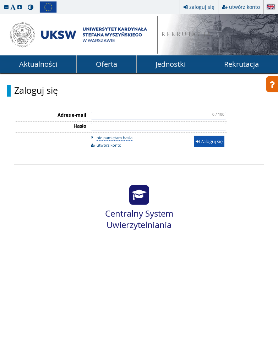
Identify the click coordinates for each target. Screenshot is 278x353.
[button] (6, 7)
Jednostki (171, 64)
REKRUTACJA (186, 35)
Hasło (79, 126)
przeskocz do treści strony (2, 2)
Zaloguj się (36, 90)
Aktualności (38, 64)
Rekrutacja (241, 64)
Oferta (106, 64)
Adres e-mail (72, 115)
